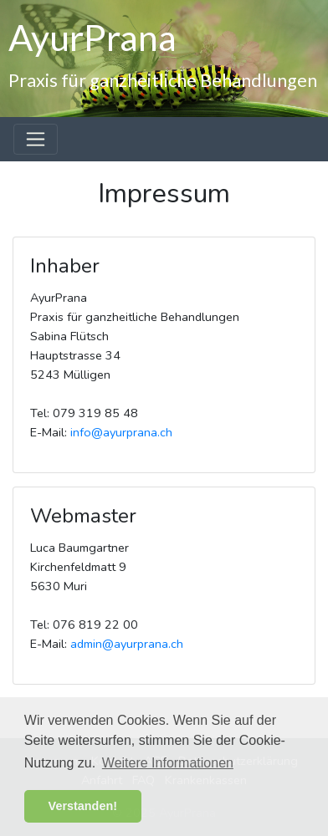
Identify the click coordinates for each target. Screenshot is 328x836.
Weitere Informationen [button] (167, 763)
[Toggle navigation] (35, 139)
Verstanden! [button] (83, 806)
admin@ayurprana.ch (126, 643)
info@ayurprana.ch (121, 432)
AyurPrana (92, 37)
